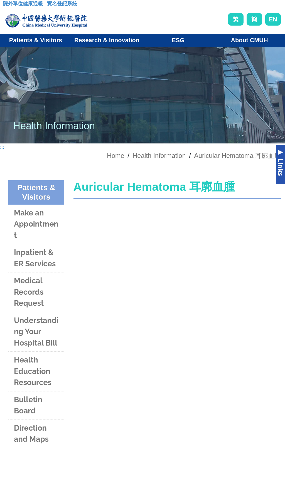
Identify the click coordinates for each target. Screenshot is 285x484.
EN (273, 19)
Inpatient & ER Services (35, 258)
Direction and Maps (31, 434)
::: (7, 5)
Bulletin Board (28, 405)
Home (115, 155)
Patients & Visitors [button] (35, 40)
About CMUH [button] (249, 40)
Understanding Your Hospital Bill (36, 331)
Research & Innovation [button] (106, 40)
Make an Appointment (36, 224)
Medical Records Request (29, 291)
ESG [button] (178, 40)
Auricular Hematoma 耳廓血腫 (237, 155)
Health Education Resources (32, 371)
